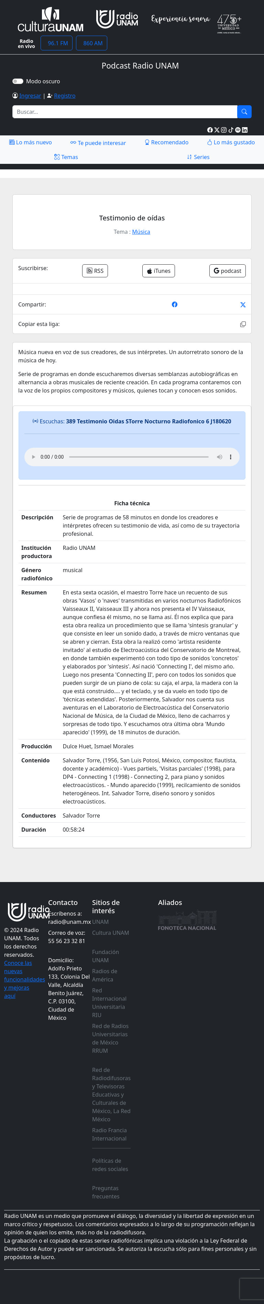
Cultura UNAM (110, 933)
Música (141, 232)
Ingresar (30, 95)
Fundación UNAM (105, 956)
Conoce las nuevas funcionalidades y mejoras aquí (24, 979)
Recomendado (166, 142)
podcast (227, 271)
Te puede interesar (98, 142)
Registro (64, 95)
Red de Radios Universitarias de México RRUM (110, 1038)
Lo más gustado (231, 142)
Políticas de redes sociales (110, 1165)
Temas (66, 157)
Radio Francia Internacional (109, 1134)
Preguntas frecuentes (106, 1192)
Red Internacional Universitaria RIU (109, 1003)
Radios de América (104, 975)
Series (198, 157)
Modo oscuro (44, 81)
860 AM (91, 43)
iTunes (158, 271)
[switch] (17, 81)
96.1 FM (56, 43)
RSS (95, 271)
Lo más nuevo (30, 142)
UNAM (100, 922)
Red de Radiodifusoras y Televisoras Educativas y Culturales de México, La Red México (111, 1094)
